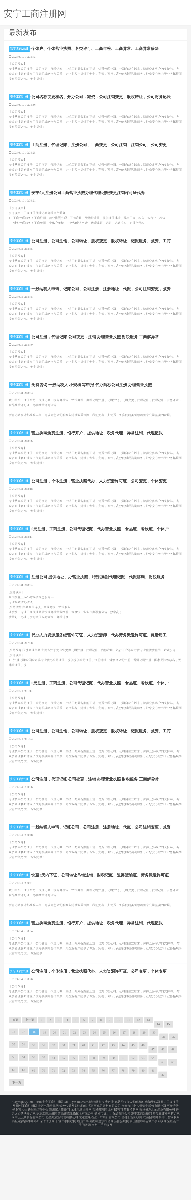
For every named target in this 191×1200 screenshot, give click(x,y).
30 (153, 1104)
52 (33, 1128)
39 (73, 1116)
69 (33, 1142)
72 (63, 1142)
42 (103, 1116)
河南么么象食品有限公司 (28, 1185)
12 (138, 1091)
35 (33, 1116)
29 (144, 1104)
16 (13, 1103)
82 (162, 1146)
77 (113, 1142)
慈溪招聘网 (105, 1188)
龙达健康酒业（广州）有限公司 (100, 1185)
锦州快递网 (66, 1176)
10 (118, 1091)
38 (63, 1116)
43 (113, 1116)
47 (152, 1121)
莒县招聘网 (131, 1179)
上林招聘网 (115, 1179)
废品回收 (120, 1173)
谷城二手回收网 (155, 1188)
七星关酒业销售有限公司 (61, 1185)
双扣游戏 (81, 1176)
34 (23, 1116)
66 (172, 1133)
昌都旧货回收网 (131, 1185)
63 (143, 1129)
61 (123, 1129)
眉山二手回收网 (87, 1188)
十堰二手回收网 (65, 1188)
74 (83, 1142)
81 (152, 1142)
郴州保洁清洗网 (44, 1188)
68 (23, 1141)
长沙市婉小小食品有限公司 (112, 1182)
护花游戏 (133, 1173)
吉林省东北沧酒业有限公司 (157, 1179)
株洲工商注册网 (46, 1182)
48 (162, 1121)
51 (23, 1128)
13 (148, 1091)
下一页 (16, 1154)
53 (43, 1128)
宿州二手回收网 (102, 1191)
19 (44, 1104)
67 (13, 1141)
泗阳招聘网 (121, 1188)
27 (124, 1104)
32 (173, 1108)
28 (134, 1104)
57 (83, 1129)
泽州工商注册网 (26, 1176)
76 (103, 1142)
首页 (15, 1091)
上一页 (29, 1091)
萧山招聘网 (137, 1188)
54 (53, 1129)
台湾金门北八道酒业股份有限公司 (143, 1176)
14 (158, 1095)
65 (162, 1133)
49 (172, 1121)
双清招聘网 (150, 1185)
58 (93, 1129)
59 (103, 1129)
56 (73, 1129)
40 (83, 1116)
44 (123, 1116)
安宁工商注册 (20, 48)
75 (93, 1142)
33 (13, 1116)
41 (93, 1116)
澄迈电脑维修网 (48, 1176)
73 (73, 1142)
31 (163, 1108)
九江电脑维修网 (81, 1179)
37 (53, 1116)
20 (54, 1104)
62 (133, 1129)
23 (84, 1104)
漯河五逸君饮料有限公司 (104, 1176)
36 (43, 1116)
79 (133, 1142)
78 (123, 1142)
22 (74, 1104)
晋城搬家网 (99, 1179)
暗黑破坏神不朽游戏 (166, 1182)
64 (152, 1129)
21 (64, 1104)
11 (128, 1091)
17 (23, 1103)
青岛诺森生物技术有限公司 (76, 1182)
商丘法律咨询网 (22, 1188)
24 (94, 1104)
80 (143, 1142)
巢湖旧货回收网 (169, 1185)
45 (133, 1116)
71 (53, 1142)
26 (114, 1104)
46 (143, 1116)
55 (63, 1129)
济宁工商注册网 (141, 1182)
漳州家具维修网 (59, 1179)
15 (168, 1095)
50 (13, 1128)
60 (113, 1129)
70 (43, 1142)
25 (104, 1104)
